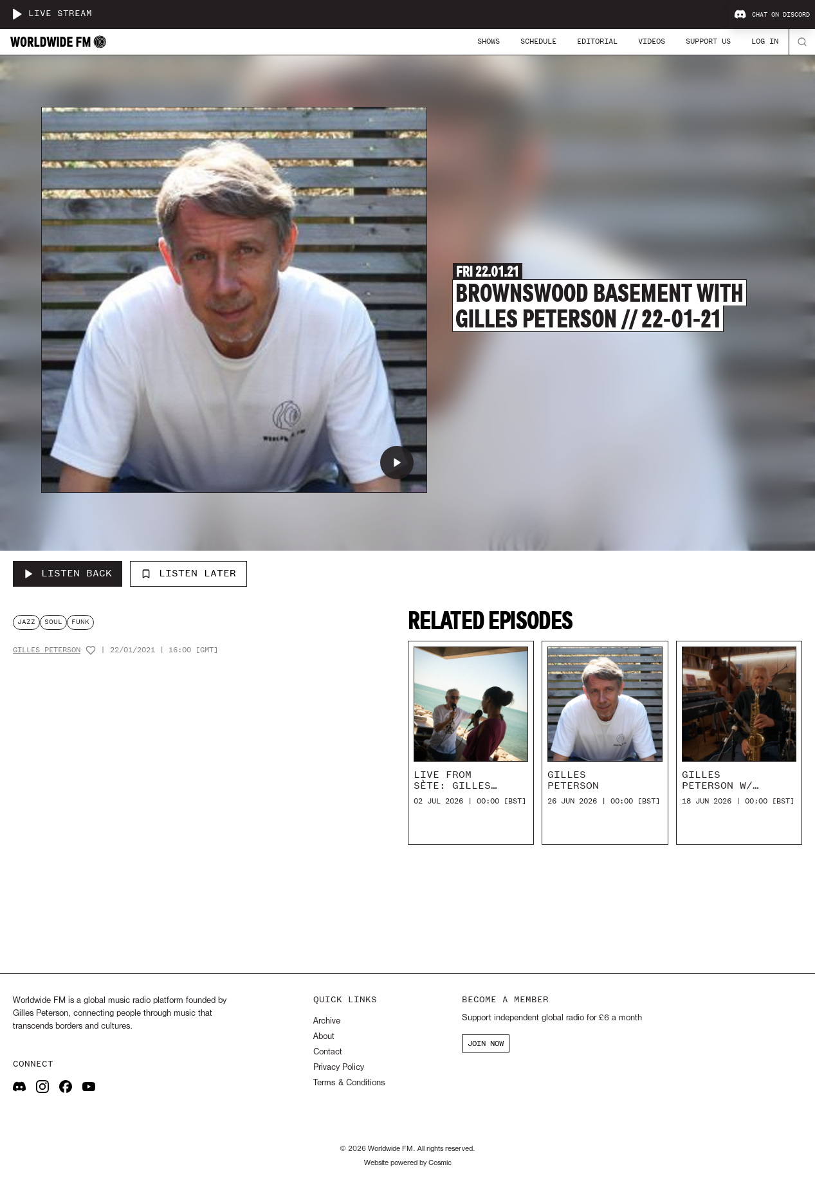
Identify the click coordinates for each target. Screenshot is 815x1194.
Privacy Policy (338, 1067)
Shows (488, 41)
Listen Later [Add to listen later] (188, 573)
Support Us (708, 41)
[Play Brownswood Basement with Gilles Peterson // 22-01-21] (397, 462)
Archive (326, 1021)
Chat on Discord (772, 14)
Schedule (538, 41)
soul (53, 622)
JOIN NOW (486, 1043)
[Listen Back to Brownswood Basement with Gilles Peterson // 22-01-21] (67, 574)
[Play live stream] (16, 14)
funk (80, 622)
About (323, 1036)
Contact (327, 1052)
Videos (651, 41)
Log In (764, 41)
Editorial (597, 41)
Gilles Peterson (46, 650)
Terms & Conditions (349, 1083)
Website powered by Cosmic (408, 1163)
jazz (26, 622)
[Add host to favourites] (91, 650)
